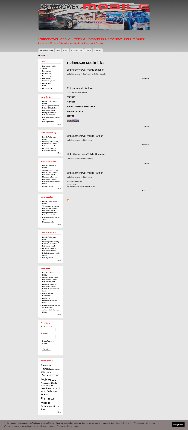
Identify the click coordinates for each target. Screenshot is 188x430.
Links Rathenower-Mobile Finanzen (86, 154)
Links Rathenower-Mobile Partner (85, 136)
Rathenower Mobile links (80, 88)
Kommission (46, 71)
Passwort (44, 334)
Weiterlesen (145, 78)
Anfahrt (65, 50)
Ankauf (44, 68)
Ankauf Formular (76, 50)
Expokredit (56, 388)
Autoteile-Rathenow (74, 182)
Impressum (97, 50)
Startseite (41, 56)
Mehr (59, 124)
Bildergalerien (47, 88)
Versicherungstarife (48, 81)
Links (44, 86)
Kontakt (88, 50)
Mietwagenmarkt (48, 122)
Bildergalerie (46, 372)
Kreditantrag (46, 76)
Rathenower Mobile (46, 50)
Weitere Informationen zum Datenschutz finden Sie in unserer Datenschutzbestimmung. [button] (41, 426)
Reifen (43, 391)
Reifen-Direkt (46, 296)
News (58, 50)
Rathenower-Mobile (49, 66)
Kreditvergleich (47, 78)
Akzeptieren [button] (178, 425)
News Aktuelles (47, 386)
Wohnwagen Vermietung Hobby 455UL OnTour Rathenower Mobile (50, 108)
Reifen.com (46, 298)
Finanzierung (46, 73)
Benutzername (46, 327)
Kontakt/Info (46, 83)
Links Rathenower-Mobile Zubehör (85, 69)
